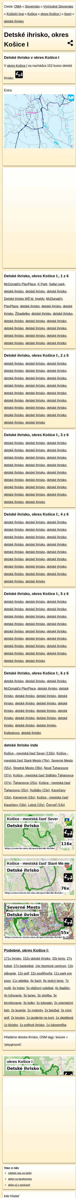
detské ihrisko (14, 21)
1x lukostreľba (56, 1025)
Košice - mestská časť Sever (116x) (29, 753)
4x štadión (62, 988)
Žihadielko (22, 313)
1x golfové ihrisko (32, 1025)
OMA (17, 6)
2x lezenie (18, 1010)
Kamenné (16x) (24, 797)
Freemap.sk (53, 261)
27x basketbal (23, 966)
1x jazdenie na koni (40, 1017)
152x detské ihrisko (36, 958)
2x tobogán (44, 1003)
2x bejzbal (52, 1010)
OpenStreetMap (32, 261)
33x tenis (58, 958)
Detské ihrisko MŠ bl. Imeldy (24, 299)
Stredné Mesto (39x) (27, 768)
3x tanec (29, 995)
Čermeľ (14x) (55, 805)
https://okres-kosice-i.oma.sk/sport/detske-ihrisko (29, 265)
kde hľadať (11, 1196)
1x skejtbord (64, 1017)
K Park (42, 284)
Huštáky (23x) (40, 790)
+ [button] (9, 175)
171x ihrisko (12, 958)
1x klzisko (11, 1025)
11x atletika (20, 981)
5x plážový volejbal (39, 988)
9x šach (35, 981)
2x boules (18, 1017)
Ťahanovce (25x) (25, 783)
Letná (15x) (36, 805)
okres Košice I (51, 14)
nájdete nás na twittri (19, 1173)
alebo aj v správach (19, 1184)
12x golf (23, 973)
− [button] (9, 181)
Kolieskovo (11, 733)
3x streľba (44, 995)
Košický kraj (15, 14)
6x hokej (19, 988)
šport (68, 14)
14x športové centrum (50, 966)
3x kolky (29, 1003)
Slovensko (32, 6)
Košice (32, 14)
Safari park (56, 284)
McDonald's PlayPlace (20, 284)
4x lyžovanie (13, 995)
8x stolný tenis (53, 981)
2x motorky (35, 1010)
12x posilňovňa (41, 973)
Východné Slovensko (58, 6)
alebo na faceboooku (20, 1178)
